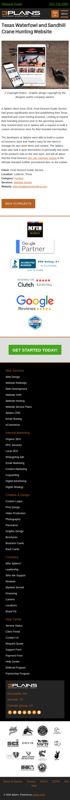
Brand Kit (11, 611)
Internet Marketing (18, 432)
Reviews (10, 581)
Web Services (15, 370)
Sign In (55, 14)
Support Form (14, 649)
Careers (10, 599)
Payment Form (14, 655)
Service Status (14, 625)
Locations (11, 605)
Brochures (12, 537)
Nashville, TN (15, 699)
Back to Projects (18, 203)
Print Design (13, 507)
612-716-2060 (58, 4)
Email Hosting (14, 418)
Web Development (16, 388)
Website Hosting (15, 400)
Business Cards (15, 543)
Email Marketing (15, 463)
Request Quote (12, 4)
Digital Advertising (16, 481)
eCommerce (13, 424)
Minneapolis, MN (17, 693)
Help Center (13, 619)
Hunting (18, 178)
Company (12, 557)
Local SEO (12, 451)
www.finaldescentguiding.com (30, 186)
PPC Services (14, 445)
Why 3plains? (13, 563)
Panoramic (12, 525)
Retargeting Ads (15, 457)
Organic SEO (13, 439)
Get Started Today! (35, 350)
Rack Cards (12, 549)
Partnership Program (18, 673)
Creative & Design (18, 495)
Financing (11, 593)
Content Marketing (16, 469)
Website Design (23, 182)
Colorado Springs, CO (20, 705)
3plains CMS (13, 412)
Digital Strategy (14, 487)
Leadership (12, 569)
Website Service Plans (19, 406)
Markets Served (15, 587)
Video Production (15, 513)
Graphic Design (15, 531)
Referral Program (16, 667)
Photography (13, 519)
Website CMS (13, 394)
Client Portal (13, 631)
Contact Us (12, 637)
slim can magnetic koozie (42, 158)
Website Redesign (16, 382)
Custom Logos (14, 501)
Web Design (13, 376)
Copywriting (12, 475)
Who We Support (15, 575)
